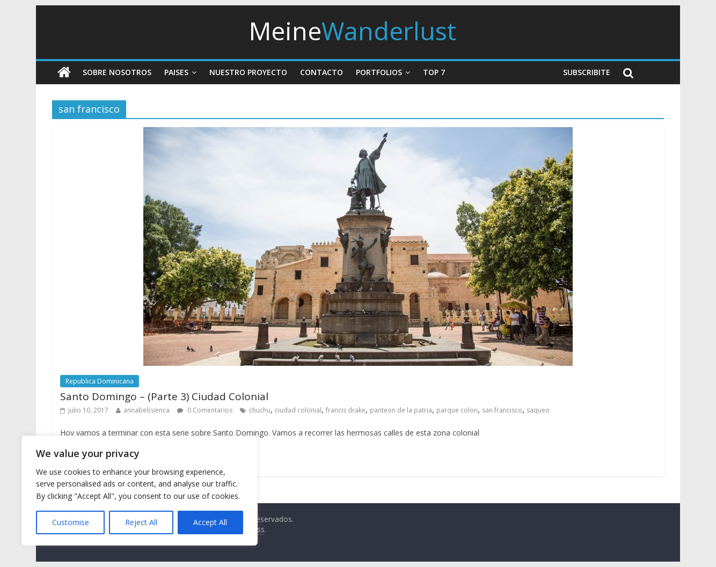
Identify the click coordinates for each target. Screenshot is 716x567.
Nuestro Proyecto (248, 72)
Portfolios (379, 72)
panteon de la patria (401, 410)
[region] (139, 491)
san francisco (502, 410)
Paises (176, 72)
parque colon (457, 410)
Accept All (210, 522)
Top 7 (434, 72)
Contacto (321, 72)
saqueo (538, 410)
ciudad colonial (298, 410)
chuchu (260, 410)
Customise (70, 522)
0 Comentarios (204, 410)
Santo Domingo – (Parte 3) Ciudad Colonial (164, 396)
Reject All (141, 522)
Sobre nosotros (117, 72)
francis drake (346, 410)
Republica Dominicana (99, 381)
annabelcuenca (146, 410)
